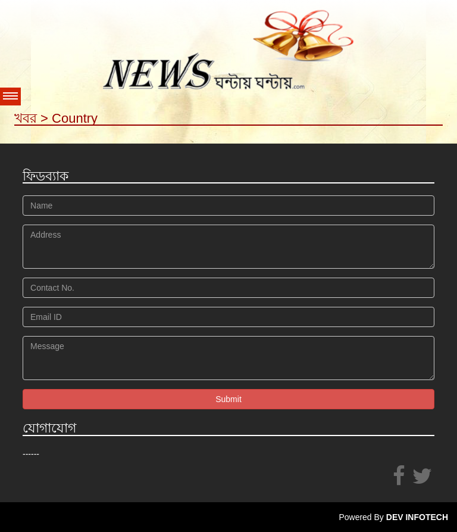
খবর (25, 118)
